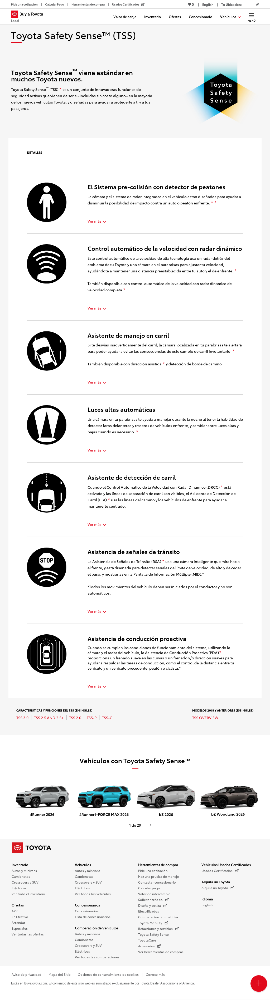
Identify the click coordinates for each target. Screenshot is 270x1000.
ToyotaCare (147, 940)
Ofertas (18, 905)
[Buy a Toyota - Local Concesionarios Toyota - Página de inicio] (29, 17)
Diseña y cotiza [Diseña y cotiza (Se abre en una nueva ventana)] (152, 905)
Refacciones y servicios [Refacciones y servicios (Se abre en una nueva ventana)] (158, 929)
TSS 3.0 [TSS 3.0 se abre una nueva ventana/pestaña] (22, 717)
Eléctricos (19, 888)
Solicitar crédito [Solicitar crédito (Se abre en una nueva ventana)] (153, 900)
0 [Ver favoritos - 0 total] (191, 4)
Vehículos (83, 864)
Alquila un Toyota (215, 881)
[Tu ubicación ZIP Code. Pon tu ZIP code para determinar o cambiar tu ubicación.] (249, 4)
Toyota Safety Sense (153, 934)
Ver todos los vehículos (93, 893)
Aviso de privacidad (26, 974)
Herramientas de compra (158, 864)
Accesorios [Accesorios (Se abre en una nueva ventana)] (149, 946)
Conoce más (155, 974)
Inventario (20, 864)
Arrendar (18, 922)
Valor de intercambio (154, 893)
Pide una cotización (152, 870)
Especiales (20, 928)
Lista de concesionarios (92, 916)
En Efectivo (20, 916)
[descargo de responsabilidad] (60, 89)
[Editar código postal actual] (257, 4)
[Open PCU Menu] (258, 983)
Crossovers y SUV (25, 882)
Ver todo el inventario (28, 893)
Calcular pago (149, 888)
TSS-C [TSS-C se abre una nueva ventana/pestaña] (107, 717)
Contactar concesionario (157, 882)
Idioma (207, 898)
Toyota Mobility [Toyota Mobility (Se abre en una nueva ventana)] (153, 923)
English (207, 905)
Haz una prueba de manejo (158, 876)
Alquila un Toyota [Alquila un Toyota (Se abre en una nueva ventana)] (217, 888)
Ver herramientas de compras (161, 951)
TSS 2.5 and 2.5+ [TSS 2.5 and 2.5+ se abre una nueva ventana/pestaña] (49, 717)
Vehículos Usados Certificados (226, 864)
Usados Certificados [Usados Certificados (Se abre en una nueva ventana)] (220, 871)
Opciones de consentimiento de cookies (108, 974)
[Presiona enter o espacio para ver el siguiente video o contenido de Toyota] (150, 825)
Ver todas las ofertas (28, 934)
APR (15, 911)
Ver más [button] (97, 221)
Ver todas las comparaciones (97, 957)
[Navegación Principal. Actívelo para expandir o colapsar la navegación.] (251, 16)
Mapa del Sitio (60, 974)
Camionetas (21, 876)
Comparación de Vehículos (96, 927)
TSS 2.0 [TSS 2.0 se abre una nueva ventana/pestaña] (75, 717)
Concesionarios (87, 905)
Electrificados (148, 911)
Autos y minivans (24, 870)
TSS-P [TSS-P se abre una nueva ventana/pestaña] (92, 717)
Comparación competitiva (158, 917)
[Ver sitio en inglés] (207, 4)
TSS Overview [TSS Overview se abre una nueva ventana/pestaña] (205, 717)
